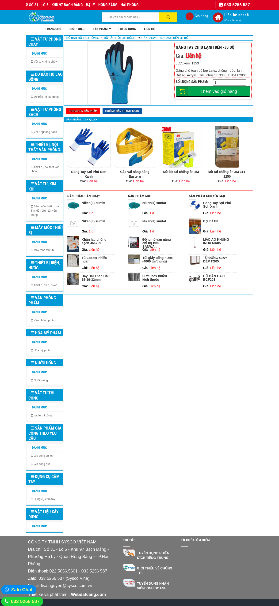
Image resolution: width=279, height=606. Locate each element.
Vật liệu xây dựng (43, 514)
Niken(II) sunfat (93, 203)
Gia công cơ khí (44, 455)
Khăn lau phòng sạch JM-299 (94, 241)
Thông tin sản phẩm (83, 111)
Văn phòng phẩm (42, 300)
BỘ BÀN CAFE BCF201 (214, 277)
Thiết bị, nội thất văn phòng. (44, 147)
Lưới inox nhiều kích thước (154, 277)
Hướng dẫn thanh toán (122, 111)
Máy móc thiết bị (45, 230)
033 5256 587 (25, 601)
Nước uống (43, 362)
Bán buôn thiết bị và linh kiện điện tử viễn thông (45, 211)
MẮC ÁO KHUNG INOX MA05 (216, 241)
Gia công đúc (42, 464)
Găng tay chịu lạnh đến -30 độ (164, 38)
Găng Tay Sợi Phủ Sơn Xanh (88, 174)
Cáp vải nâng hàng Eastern (134, 174)
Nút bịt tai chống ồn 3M (181, 172)
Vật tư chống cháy (44, 42)
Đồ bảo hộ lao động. (45, 77)
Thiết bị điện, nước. (44, 265)
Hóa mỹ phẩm (46, 332)
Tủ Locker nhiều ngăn (94, 259)
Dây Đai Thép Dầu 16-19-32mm (96, 277)
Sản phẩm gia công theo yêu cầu (44, 433)
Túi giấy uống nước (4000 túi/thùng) (157, 259)
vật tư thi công (43, 415)
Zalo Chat (22, 589)
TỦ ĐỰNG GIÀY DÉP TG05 (215, 259)
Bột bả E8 (210, 221)
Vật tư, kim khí (42, 186)
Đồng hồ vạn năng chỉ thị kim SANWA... (156, 242)
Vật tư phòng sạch (44, 112)
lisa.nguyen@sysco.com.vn (66, 585)
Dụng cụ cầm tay (44, 479)
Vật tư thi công (41, 395)
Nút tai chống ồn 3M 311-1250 (227, 174)
